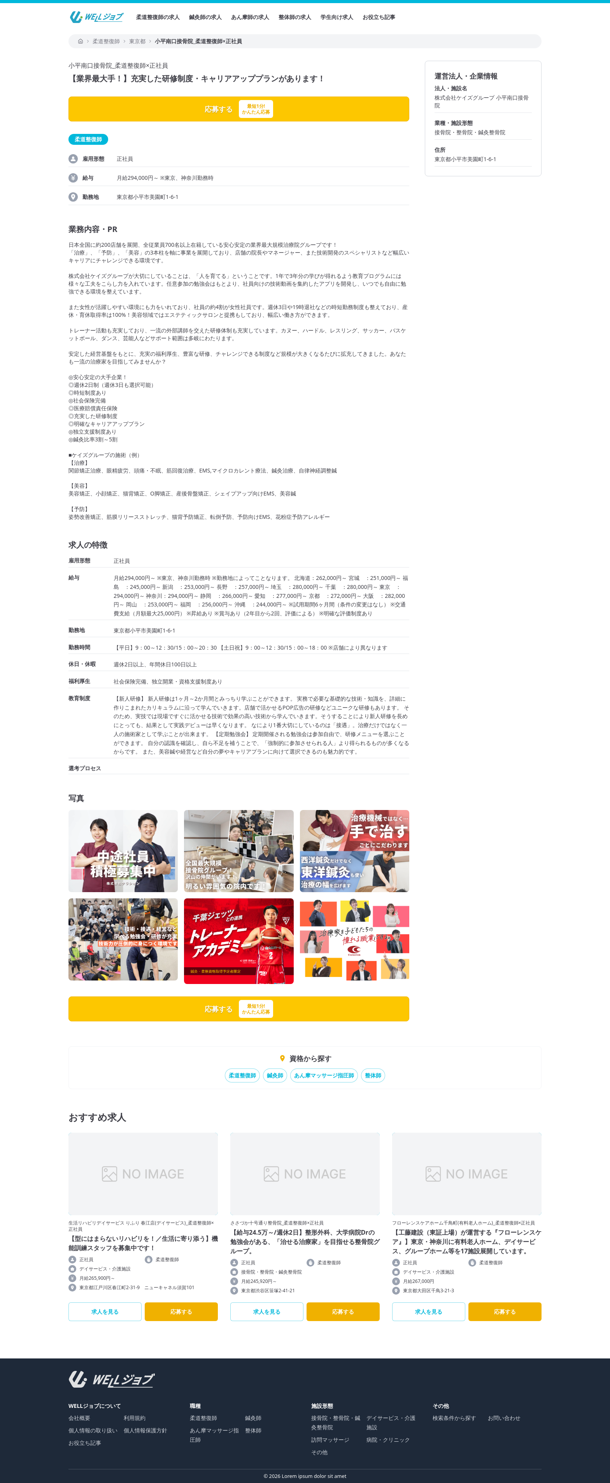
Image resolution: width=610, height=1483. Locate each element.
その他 (319, 1452)
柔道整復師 (242, 1075)
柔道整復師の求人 (158, 17)
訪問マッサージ (330, 1439)
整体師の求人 (295, 17)
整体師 (373, 1075)
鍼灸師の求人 (205, 17)
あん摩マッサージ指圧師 (324, 1075)
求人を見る (105, 1311)
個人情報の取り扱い (92, 1430)
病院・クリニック (388, 1439)
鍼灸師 (275, 1075)
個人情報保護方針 (145, 1430)
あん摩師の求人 (250, 17)
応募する (181, 1311)
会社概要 (79, 1418)
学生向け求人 (337, 17)
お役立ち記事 (379, 17)
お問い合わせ (504, 1418)
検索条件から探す (454, 1418)
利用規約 (134, 1418)
